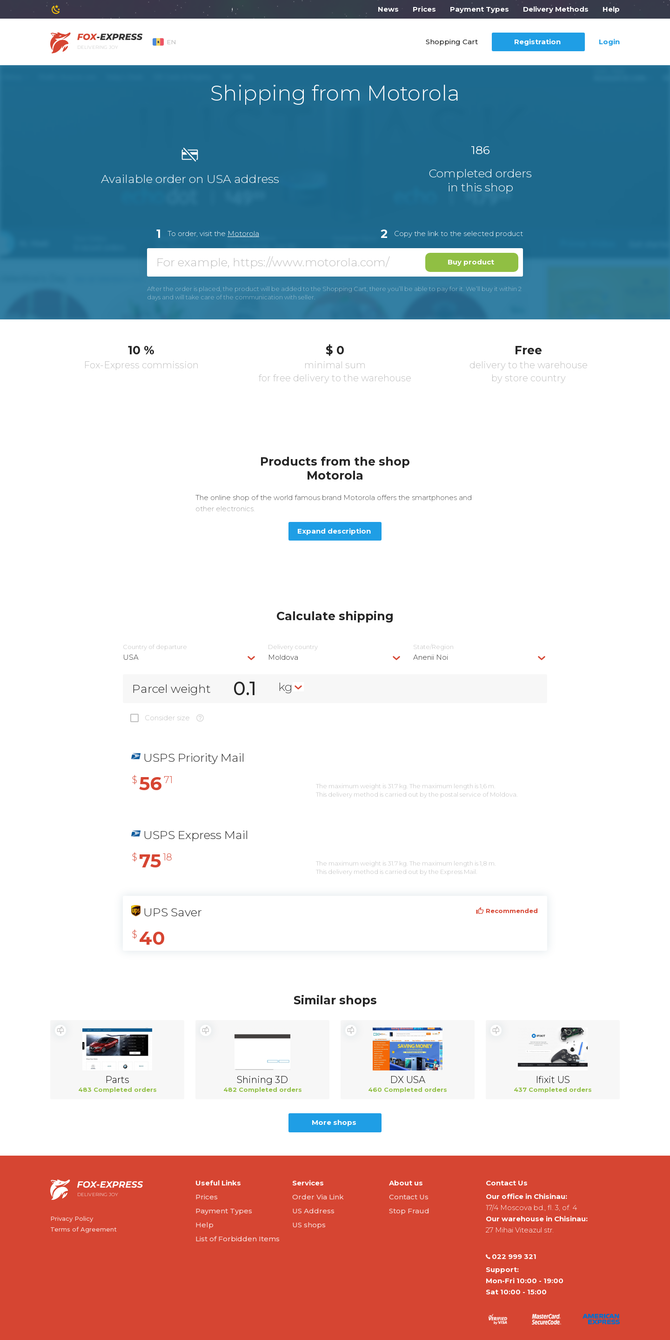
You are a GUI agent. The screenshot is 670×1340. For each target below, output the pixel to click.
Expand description (334, 531)
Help (611, 9)
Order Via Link (318, 1196)
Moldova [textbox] (283, 657)
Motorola (243, 233)
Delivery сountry (293, 647)
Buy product (471, 261)
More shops (334, 1122)
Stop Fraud (409, 1210)
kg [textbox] (285, 687)
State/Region (433, 647)
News (388, 9)
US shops (309, 1224)
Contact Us (409, 1196)
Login (609, 41)
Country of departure (155, 647)
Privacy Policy (71, 1218)
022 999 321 (511, 1256)
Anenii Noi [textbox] (430, 657)
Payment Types (479, 9)
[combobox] (190, 657)
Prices (424, 9)
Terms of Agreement (83, 1229)
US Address (313, 1210)
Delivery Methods (556, 9)
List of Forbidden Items (237, 1238)
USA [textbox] (131, 657)
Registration (537, 41)
